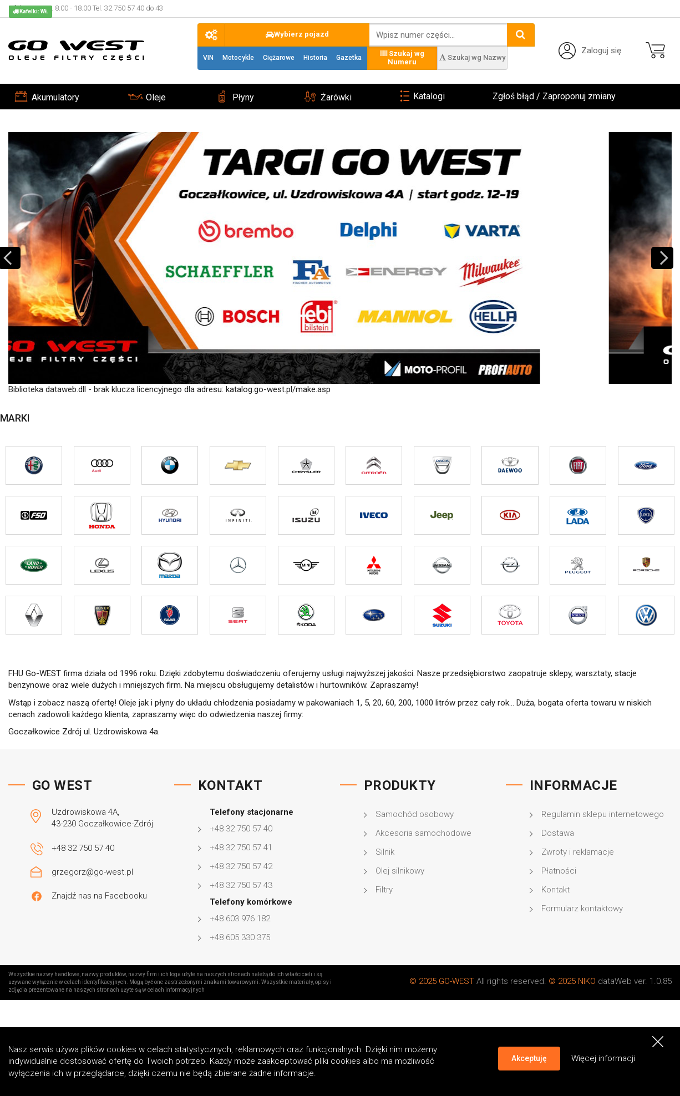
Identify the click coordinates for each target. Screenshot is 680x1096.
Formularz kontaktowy (582, 909)
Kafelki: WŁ (30, 11)
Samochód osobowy (414, 814)
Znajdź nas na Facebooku (99, 896)
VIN (208, 58)
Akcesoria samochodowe (423, 833)
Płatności (558, 871)
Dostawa (557, 833)
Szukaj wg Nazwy (472, 57)
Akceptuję (529, 1058)
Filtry (384, 890)
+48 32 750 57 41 (241, 848)
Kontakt (555, 890)
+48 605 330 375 (240, 937)
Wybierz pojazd (297, 34)
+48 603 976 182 (240, 919)
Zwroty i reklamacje (577, 852)
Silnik (384, 852)
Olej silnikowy (399, 871)
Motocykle (238, 58)
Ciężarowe (279, 58)
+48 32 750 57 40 (83, 848)
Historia (315, 58)
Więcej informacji (603, 1058)
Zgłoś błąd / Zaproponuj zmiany (554, 96)
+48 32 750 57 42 (241, 866)
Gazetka (349, 58)
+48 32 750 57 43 (241, 885)
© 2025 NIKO (572, 981)
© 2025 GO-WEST (441, 981)
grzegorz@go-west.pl (92, 872)
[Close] (657, 1041)
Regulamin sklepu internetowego (602, 814)
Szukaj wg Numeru (402, 57)
